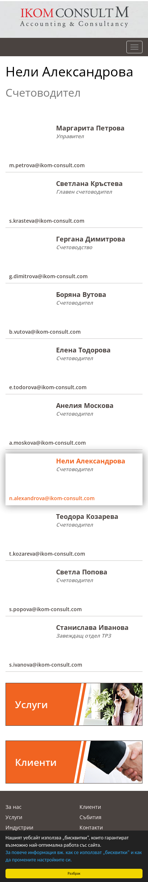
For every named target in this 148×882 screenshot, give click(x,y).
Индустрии (19, 827)
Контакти (91, 827)
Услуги (13, 817)
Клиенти (90, 806)
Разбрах (74, 873)
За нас (13, 806)
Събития (90, 817)
